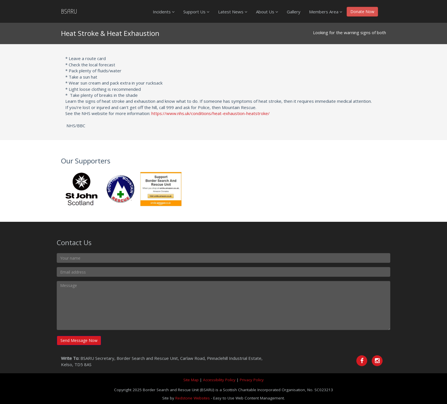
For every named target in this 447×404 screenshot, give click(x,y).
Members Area (325, 12)
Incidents (164, 12)
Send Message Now (78, 340)
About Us (267, 12)
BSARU (69, 11)
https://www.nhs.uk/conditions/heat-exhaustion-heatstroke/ (210, 113)
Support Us (196, 12)
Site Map (191, 379)
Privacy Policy (252, 379)
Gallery (293, 12)
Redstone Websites (192, 398)
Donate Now (362, 11)
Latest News (232, 12)
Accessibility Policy (219, 379)
